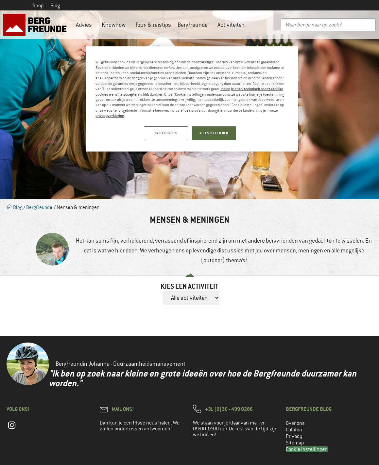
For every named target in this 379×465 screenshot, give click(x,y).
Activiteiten (232, 24)
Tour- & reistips (153, 24)
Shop (38, 5)
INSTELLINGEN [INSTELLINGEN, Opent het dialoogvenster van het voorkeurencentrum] (166, 133)
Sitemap (295, 443)
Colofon (294, 429)
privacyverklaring (109, 115)
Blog (55, 5)
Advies (85, 24)
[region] (192, 99)
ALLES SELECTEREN (213, 133)
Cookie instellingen (307, 449)
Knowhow (115, 24)
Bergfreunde (194, 24)
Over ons (295, 423)
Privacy (294, 436)
